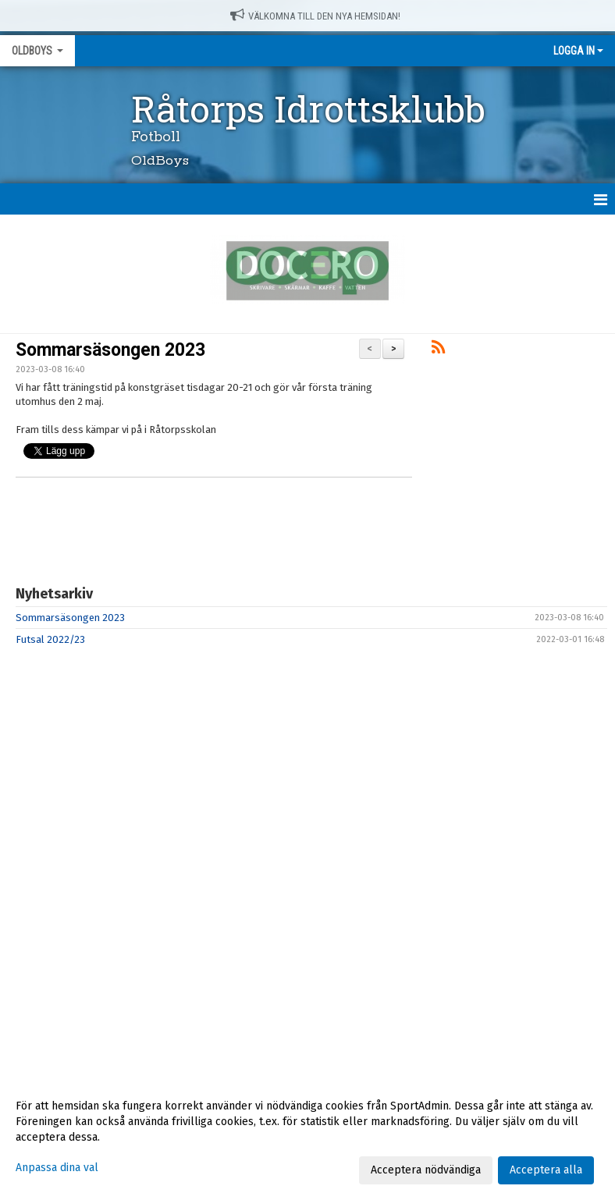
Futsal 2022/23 (50, 639)
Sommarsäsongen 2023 (110, 349)
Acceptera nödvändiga (426, 1170)
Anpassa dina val (57, 1167)
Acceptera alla (546, 1170)
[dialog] (307, 1137)
